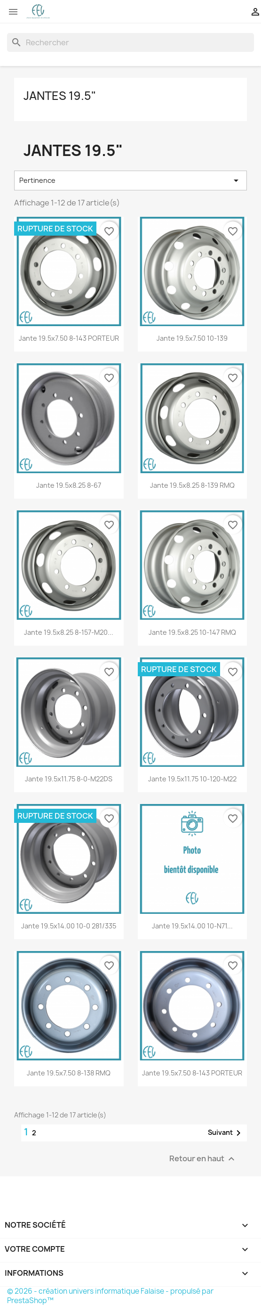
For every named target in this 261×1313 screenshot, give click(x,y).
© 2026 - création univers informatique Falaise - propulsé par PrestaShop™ (110, 1295)
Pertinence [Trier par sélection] (130, 180)
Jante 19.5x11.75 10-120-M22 (192, 778)
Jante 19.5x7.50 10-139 (192, 338)
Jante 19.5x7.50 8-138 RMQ (69, 1072)
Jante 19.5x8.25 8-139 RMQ (192, 485)
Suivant (226, 1133)
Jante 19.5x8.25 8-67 (68, 485)
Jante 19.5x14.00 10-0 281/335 (68, 925)
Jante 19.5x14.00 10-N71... (192, 925)
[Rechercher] (130, 42)
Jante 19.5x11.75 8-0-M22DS (68, 778)
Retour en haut (203, 1159)
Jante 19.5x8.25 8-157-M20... (68, 632)
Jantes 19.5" (60, 96)
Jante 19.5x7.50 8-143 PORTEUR (69, 338)
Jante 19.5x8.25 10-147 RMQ (192, 632)
